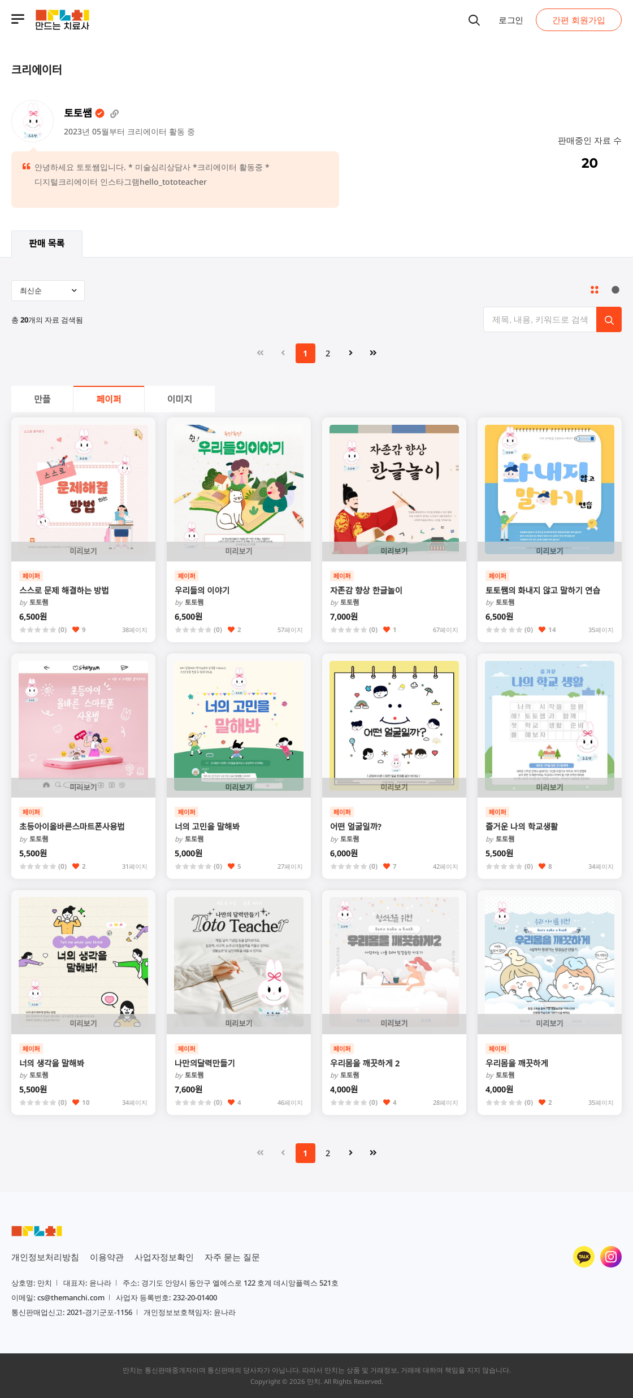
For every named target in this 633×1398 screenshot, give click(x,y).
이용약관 (107, 1256)
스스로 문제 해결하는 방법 (64, 590)
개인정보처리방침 (45, 1256)
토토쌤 (33, 602)
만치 (313, 1381)
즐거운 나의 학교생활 (521, 826)
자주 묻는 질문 (232, 1256)
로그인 (510, 19)
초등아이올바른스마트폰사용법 (72, 826)
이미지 (179, 399)
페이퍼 (108, 399)
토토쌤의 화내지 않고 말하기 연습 (542, 590)
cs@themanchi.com (71, 1297)
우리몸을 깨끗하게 (516, 1063)
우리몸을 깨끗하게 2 (365, 1063)
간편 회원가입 (578, 19)
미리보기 (83, 551)
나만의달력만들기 (205, 1063)
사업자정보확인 (164, 1256)
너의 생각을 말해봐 (51, 1063)
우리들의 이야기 (202, 590)
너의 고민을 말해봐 (207, 826)
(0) (62, 629)
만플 (42, 399)
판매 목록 (46, 243)
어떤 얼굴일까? (355, 826)
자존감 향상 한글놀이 (366, 590)
